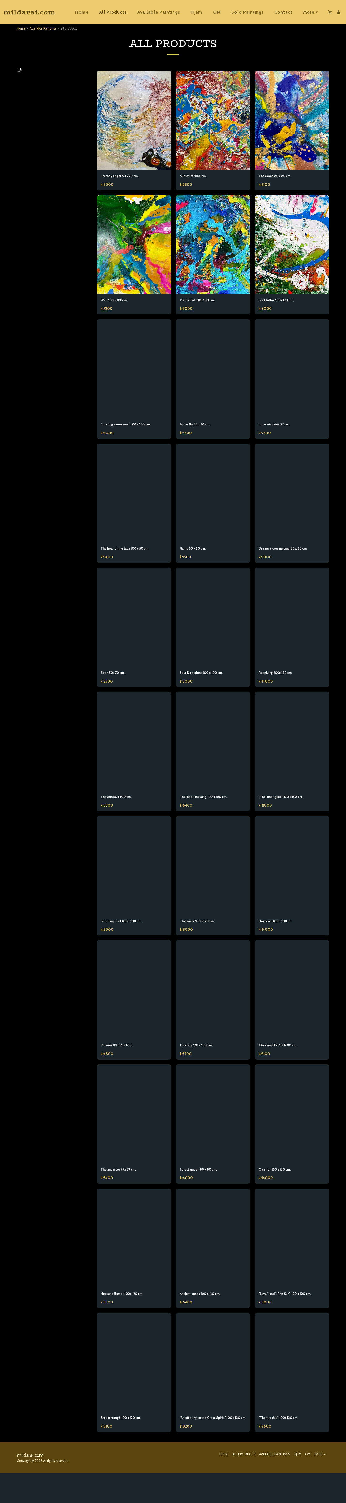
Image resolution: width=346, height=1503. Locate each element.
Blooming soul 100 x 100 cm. (127, 940)
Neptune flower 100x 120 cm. (127, 1316)
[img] (134, 132)
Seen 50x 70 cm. (116, 689)
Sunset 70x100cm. (196, 188)
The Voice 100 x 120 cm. (201, 940)
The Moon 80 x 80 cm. (279, 188)
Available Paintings (43, 28)
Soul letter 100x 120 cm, (280, 313)
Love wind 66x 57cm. (277, 439)
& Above (33, 122)
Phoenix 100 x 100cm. (121, 1065)
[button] (330, 12)
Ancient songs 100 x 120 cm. (205, 1316)
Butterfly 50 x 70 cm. (199, 439)
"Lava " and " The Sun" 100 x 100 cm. (292, 1316)
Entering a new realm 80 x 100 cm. (132, 439)
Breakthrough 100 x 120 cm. (126, 1441)
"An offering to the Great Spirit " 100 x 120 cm (212, 1444)
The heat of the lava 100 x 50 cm (130, 564)
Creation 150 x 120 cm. (279, 1191)
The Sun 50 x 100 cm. (120, 815)
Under (33, 96)
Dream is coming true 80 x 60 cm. (289, 564)
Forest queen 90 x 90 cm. (203, 1191)
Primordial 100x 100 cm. (202, 313)
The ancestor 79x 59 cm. (122, 1191)
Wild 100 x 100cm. (118, 313)
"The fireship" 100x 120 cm (283, 1441)
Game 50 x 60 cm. (196, 564)
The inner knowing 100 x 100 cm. (209, 815)
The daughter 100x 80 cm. (283, 1065)
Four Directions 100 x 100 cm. (207, 689)
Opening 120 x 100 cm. (200, 1065)
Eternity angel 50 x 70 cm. (124, 188)
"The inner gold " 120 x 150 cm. (286, 815)
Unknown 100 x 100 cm (280, 940)
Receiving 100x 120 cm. (280, 689)
